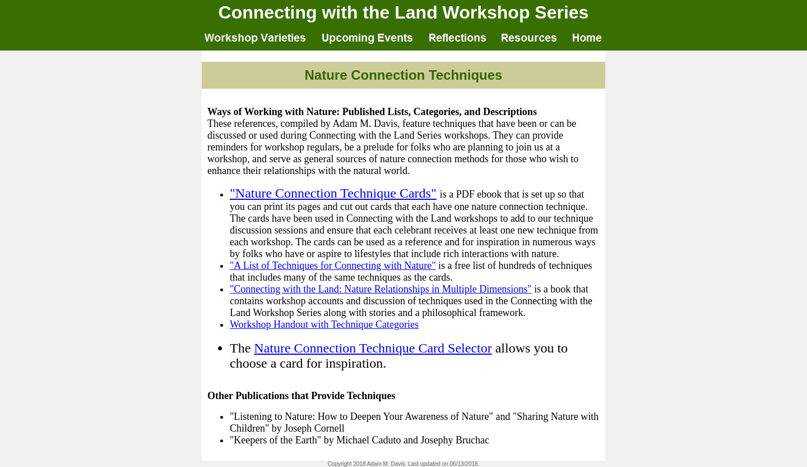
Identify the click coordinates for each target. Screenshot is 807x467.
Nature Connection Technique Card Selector (372, 348)
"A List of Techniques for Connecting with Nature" (333, 265)
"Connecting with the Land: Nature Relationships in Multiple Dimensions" (381, 289)
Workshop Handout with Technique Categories (324, 324)
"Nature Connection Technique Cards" (333, 193)
